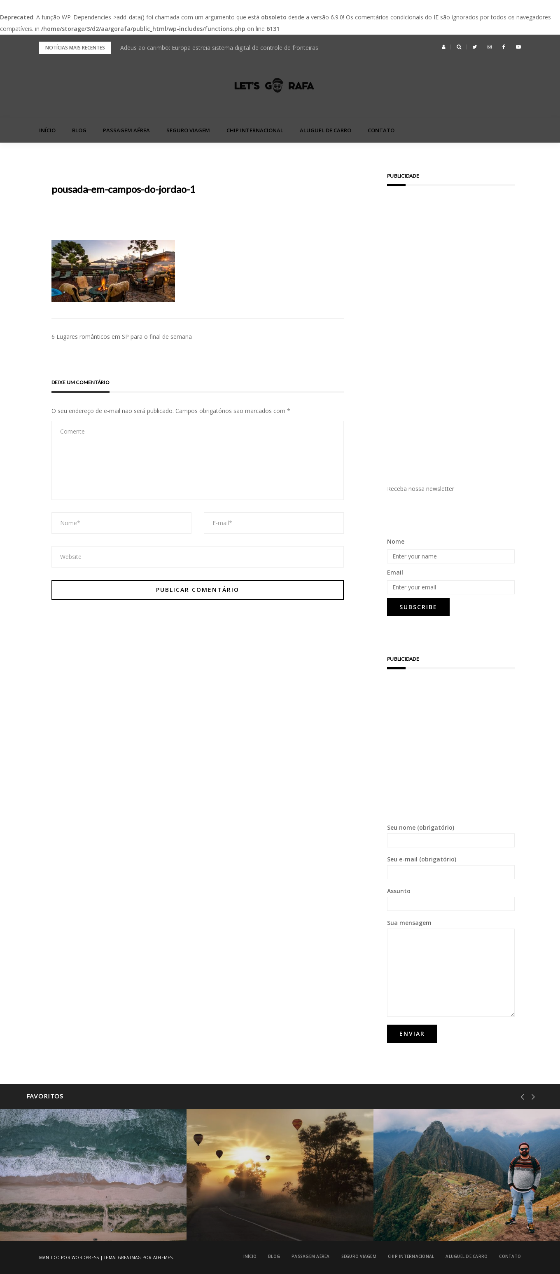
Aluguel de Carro (325, 130)
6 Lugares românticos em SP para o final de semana (121, 336)
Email (395, 572)
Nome (395, 541)
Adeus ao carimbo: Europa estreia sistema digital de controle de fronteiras (219, 48)
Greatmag (129, 1257)
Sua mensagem (451, 968)
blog (79, 130)
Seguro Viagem (188, 130)
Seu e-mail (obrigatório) (451, 867)
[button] (443, 47)
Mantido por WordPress (69, 1257)
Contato (381, 130)
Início (47, 130)
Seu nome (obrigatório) (451, 835)
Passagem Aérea (126, 130)
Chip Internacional (254, 130)
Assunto (451, 899)
